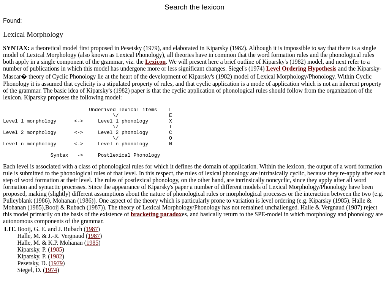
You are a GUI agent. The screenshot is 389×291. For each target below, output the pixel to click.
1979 (57, 273)
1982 (56, 266)
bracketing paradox (156, 224)
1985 (92, 253)
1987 (92, 239)
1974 (51, 280)
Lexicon (155, 61)
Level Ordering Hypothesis (301, 68)
